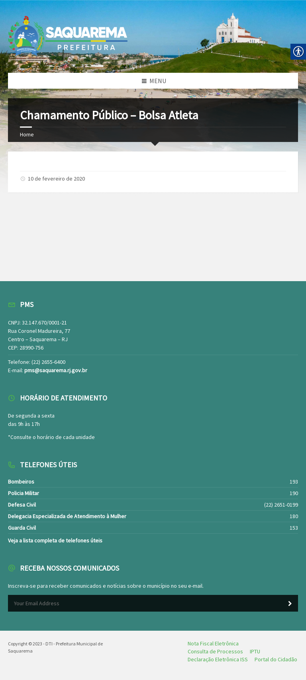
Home (27, 134)
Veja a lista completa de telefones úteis (55, 540)
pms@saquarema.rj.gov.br (55, 370)
